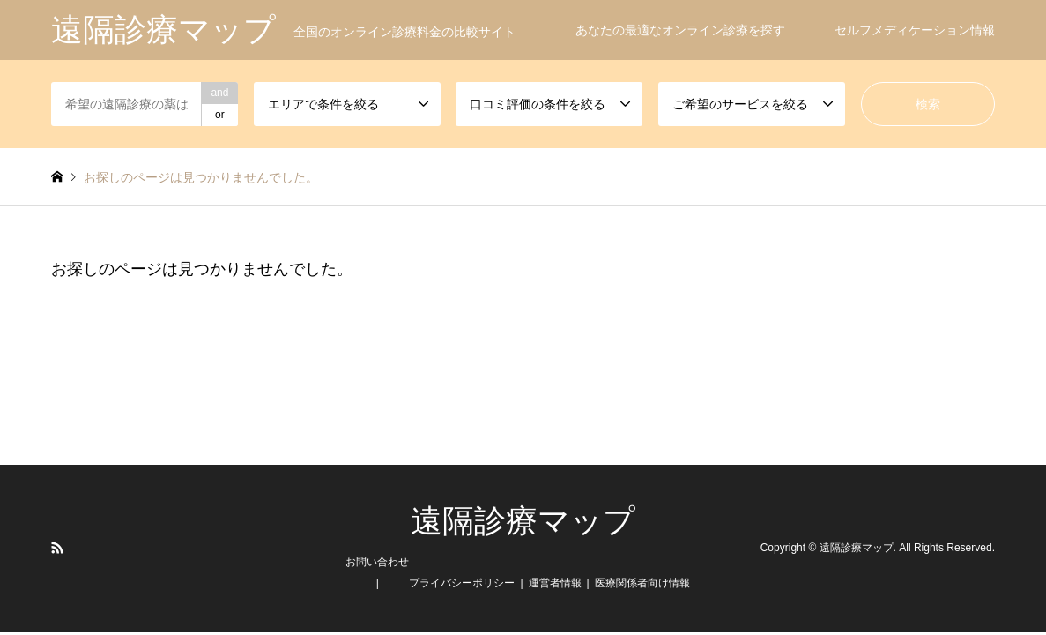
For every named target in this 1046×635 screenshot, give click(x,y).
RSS (57, 548)
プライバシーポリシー (462, 583)
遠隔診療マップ (523, 521)
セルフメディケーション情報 (915, 30)
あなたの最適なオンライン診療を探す (680, 30)
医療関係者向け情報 (642, 583)
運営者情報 (555, 583)
